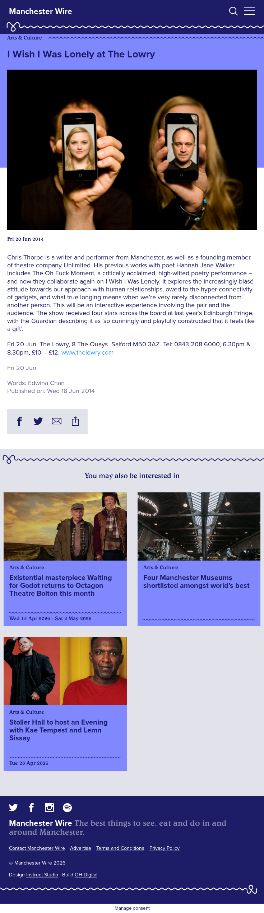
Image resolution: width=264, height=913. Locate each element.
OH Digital (86, 875)
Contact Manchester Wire (37, 848)
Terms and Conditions (120, 848)
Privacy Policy (164, 848)
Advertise (80, 848)
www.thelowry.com (87, 352)
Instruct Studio (42, 875)
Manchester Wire (40, 11)
